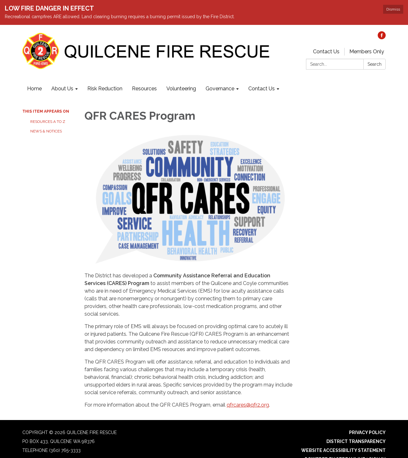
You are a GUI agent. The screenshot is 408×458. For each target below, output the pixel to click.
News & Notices (46, 118)
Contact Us (326, 39)
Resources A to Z (47, 109)
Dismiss (393, 9)
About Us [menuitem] (62, 76)
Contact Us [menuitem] (261, 76)
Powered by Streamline (335, 446)
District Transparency (356, 429)
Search (375, 51)
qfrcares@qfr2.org (248, 392)
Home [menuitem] (34, 76)
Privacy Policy (367, 420)
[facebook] (382, 25)
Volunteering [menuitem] (181, 76)
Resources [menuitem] (144, 76)
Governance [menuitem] (220, 76)
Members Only (366, 39)
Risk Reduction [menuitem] (104, 76)
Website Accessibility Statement (343, 437)
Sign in (377, 446)
